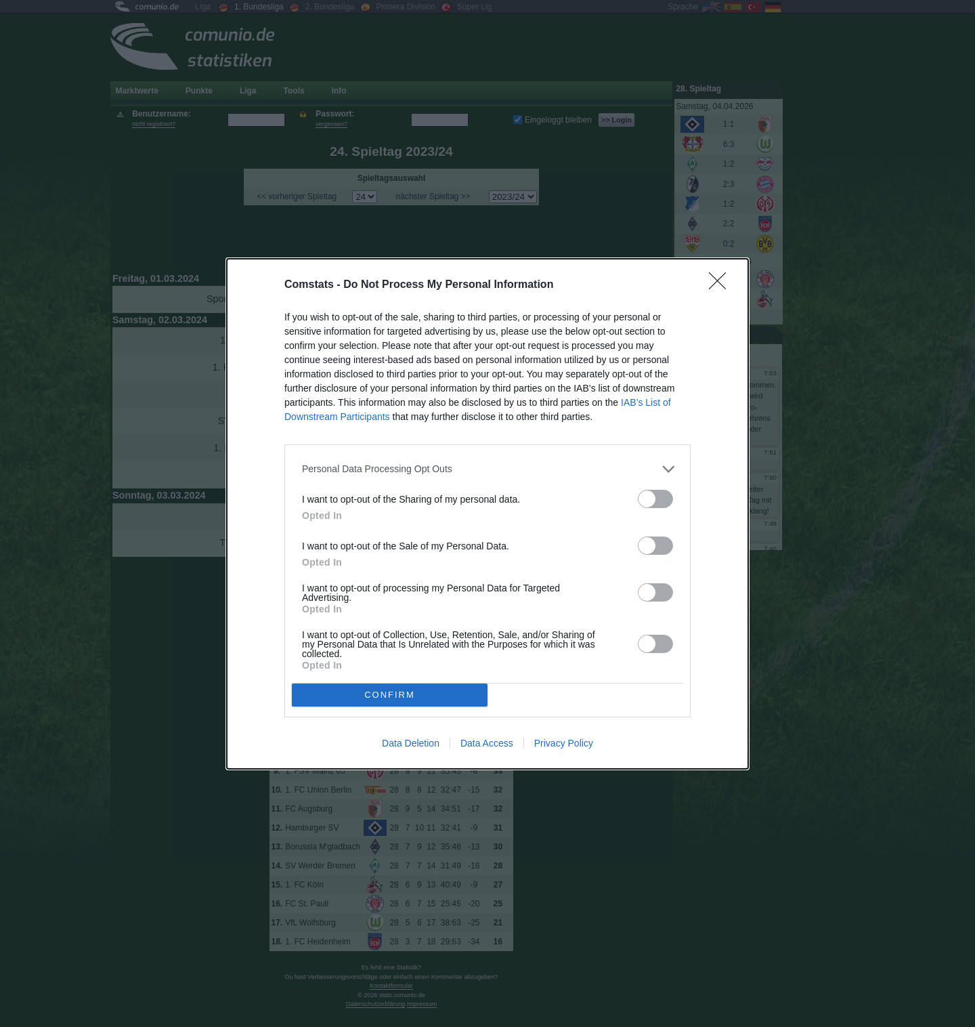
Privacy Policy (563, 743)
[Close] (722, 285)
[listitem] (487, 469)
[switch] (655, 499)
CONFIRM (389, 694)
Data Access (486, 743)
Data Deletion (410, 743)
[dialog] (487, 514)
